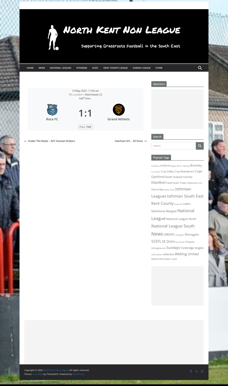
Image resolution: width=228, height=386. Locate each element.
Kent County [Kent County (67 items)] (162, 203)
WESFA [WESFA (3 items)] (154, 259)
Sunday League (142, 67)
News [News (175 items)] (157, 234)
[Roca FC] (52, 112)
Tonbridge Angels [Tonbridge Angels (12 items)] (192, 248)
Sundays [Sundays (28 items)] (173, 247)
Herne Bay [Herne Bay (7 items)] (157, 189)
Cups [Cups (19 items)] (198, 171)
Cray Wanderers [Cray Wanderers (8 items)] (184, 171)
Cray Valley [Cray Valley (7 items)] (167, 171)
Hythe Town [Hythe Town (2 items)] (169, 189)
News (42, 67)
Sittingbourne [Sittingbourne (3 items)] (158, 248)
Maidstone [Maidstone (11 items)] (158, 211)
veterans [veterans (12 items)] (168, 254)
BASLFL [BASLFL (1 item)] (180, 166)
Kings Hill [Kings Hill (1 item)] (178, 204)
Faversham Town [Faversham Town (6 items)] (176, 183)
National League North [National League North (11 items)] (181, 219)
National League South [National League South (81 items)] (173, 226)
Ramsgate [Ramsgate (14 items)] (192, 234)
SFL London (76, 94)
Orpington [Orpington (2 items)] (179, 234)
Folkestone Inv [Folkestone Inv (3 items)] (194, 183)
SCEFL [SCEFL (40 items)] (156, 241)
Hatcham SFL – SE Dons (131, 141)
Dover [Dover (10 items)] (168, 177)
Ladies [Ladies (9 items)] (187, 204)
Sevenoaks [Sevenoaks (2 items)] (180, 242)
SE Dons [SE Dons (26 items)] (168, 241)
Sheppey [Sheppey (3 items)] (189, 241)
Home (30, 67)
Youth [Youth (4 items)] (174, 258)
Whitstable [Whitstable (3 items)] (164, 259)
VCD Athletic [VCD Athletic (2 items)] (156, 254)
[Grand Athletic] (119, 112)
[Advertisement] (177, 109)
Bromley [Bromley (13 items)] (196, 165)
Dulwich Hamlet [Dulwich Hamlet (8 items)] (182, 177)
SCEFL (95, 67)
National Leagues (60, 67)
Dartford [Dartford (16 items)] (157, 177)
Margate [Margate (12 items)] (171, 211)
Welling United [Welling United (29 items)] (187, 254)
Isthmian (81, 67)
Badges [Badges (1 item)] (173, 166)
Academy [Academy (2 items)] (155, 166)
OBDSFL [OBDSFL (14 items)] (169, 234)
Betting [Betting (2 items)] (186, 166)
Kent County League (115, 67)
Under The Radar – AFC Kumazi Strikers (49, 141)
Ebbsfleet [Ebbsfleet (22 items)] (158, 182)
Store (159, 67)
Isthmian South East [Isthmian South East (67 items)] (185, 196)
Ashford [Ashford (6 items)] (165, 165)
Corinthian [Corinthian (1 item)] (155, 172)
